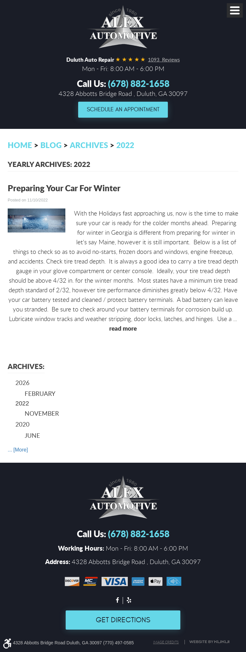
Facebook (117, 601)
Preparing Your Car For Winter (64, 188)
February (40, 393)
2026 (22, 382)
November (42, 413)
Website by (210, 641)
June (32, 435)
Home (20, 145)
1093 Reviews (164, 59)
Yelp (129, 601)
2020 (22, 424)
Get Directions (123, 620)
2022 (125, 145)
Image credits (166, 642)
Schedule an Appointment (123, 109)
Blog (51, 145)
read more (123, 328)
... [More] (18, 449)
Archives (89, 145)
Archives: (26, 366)
